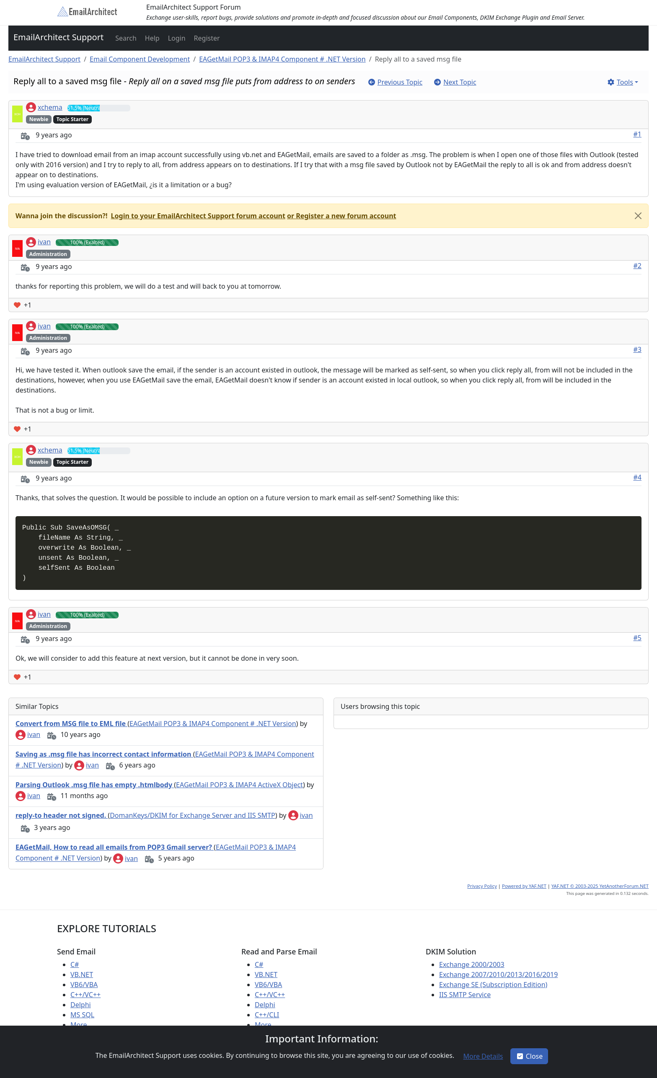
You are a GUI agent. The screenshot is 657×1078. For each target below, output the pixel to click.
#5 (638, 637)
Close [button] (529, 1056)
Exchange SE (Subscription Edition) (493, 984)
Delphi (80, 1004)
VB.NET (81, 974)
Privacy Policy (482, 886)
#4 (638, 477)
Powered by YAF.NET (524, 886)
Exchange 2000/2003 (471, 964)
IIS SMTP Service (465, 994)
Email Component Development (140, 59)
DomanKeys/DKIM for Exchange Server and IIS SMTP (192, 815)
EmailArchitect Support (58, 37)
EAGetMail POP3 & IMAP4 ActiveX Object (239, 784)
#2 (638, 265)
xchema (44, 107)
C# (74, 964)
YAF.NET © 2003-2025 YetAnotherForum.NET (600, 886)
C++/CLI (267, 1014)
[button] (125, 38)
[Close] (638, 215)
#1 (638, 134)
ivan (38, 241)
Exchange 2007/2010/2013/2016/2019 (498, 974)
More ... (82, 1024)
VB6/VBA (84, 984)
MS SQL (82, 1014)
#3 (638, 349)
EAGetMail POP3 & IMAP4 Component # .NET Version (282, 59)
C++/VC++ (85, 994)
